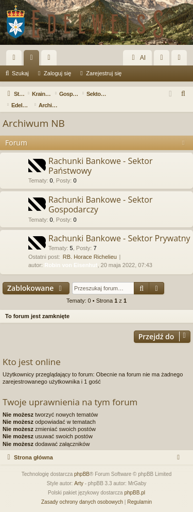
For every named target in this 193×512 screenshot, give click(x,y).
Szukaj (20, 73)
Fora (33, 59)
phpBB (82, 474)
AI (137, 57)
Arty (78, 483)
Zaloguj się (57, 73)
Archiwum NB (34, 123)
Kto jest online (32, 362)
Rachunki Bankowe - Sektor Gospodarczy (100, 204)
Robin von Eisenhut (70, 265)
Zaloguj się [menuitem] (164, 59)
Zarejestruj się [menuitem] (181, 59)
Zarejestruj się (103, 73)
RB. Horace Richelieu (90, 257)
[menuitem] (183, 94)
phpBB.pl (134, 493)
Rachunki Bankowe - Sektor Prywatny (119, 238)
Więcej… (16, 59)
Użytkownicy (51, 59)
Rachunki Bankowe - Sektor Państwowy (100, 165)
